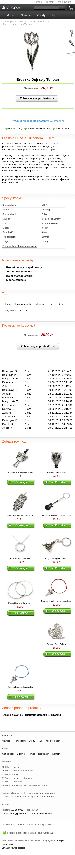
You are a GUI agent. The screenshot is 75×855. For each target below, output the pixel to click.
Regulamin (43, 754)
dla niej (23, 310)
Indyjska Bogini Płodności (56, 558)
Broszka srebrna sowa (57, 473)
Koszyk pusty (72, 7)
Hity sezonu (20, 741)
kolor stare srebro (23, 304)
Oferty (41, 15)
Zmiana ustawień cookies (13, 848)
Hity (53, 15)
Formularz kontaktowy (40, 813)
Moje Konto (64, 1)
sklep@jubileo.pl (18, 813)
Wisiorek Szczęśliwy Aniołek (20, 473)
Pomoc (38, 1)
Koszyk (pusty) (53, 741)
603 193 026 (17, 810)
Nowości (26, 15)
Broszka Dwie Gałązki (56, 644)
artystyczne (10, 310)
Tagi (40, 741)
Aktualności (8, 754)
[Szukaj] (46, 8)
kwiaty (8, 304)
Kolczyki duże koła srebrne (20, 603)
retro (50, 304)
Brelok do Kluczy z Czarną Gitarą (56, 516)
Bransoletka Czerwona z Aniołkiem (56, 601)
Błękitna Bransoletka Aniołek (20, 687)
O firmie (21, 754)
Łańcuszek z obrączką (20, 558)
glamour (40, 304)
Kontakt (49, 1)
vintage (59, 304)
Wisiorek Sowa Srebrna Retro (20, 516)
